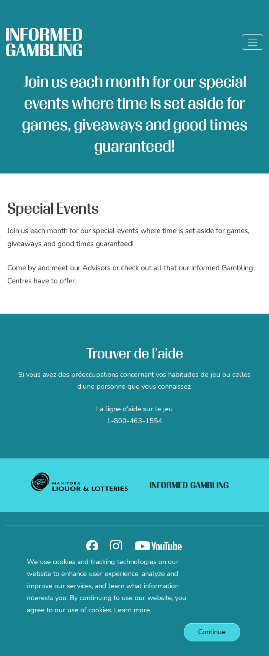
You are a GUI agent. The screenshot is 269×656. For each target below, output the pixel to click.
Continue (212, 635)
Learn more (132, 613)
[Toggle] (252, 42)
